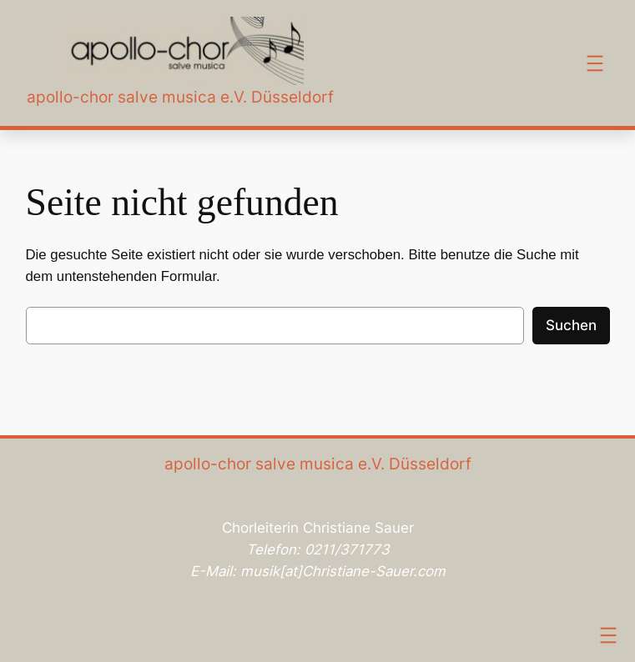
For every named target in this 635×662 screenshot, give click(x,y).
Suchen (571, 325)
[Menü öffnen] (595, 63)
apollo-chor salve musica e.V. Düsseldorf (180, 97)
